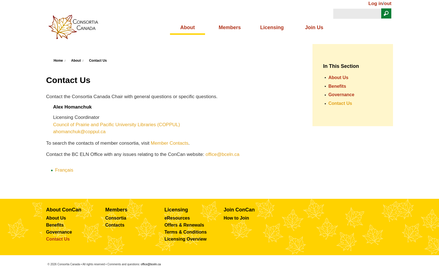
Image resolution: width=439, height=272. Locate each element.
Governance (341, 94)
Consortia (115, 218)
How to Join (236, 218)
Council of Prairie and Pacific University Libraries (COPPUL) (116, 124)
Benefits (337, 86)
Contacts (114, 225)
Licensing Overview (185, 239)
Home (58, 61)
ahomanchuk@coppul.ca (79, 131)
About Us (338, 77)
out (387, 3)
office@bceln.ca (223, 154)
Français (64, 170)
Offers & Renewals (184, 225)
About (187, 27)
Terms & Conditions (185, 232)
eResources (177, 218)
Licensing (272, 27)
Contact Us (98, 61)
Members (230, 27)
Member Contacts (169, 143)
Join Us (314, 27)
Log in (375, 3)
